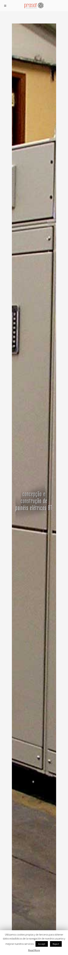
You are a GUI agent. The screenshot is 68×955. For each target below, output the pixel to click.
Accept (41, 943)
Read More (34, 950)
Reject (56, 943)
